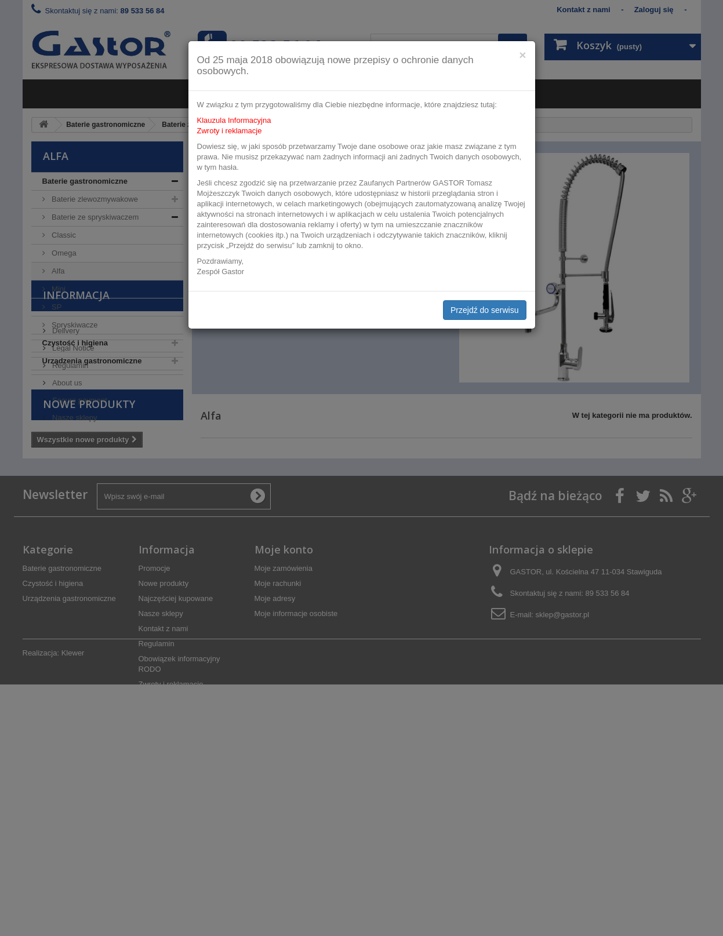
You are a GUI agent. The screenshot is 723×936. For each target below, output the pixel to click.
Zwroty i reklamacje (229, 130)
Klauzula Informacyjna (234, 120)
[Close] (522, 55)
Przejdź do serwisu (484, 310)
